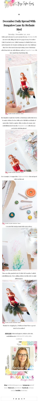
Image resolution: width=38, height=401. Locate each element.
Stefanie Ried (32, 37)
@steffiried (17, 388)
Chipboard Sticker (23, 176)
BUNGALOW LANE (22, 336)
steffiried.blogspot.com (15, 385)
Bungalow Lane (30, 50)
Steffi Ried (24, 390)
